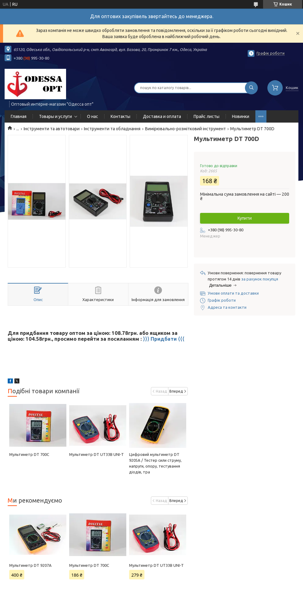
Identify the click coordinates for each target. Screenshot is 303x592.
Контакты (120, 116)
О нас (92, 116)
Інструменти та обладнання (112, 128)
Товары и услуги (55, 116)
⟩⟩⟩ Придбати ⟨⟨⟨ (163, 339)
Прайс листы (206, 116)
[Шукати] (251, 87)
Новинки (240, 116)
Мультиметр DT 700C (29, 454)
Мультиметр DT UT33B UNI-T (96, 454)
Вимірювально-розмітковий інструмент (185, 128)
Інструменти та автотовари (52, 128)
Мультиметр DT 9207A (30, 565)
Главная (18, 116)
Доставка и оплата (162, 116)
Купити (245, 218)
